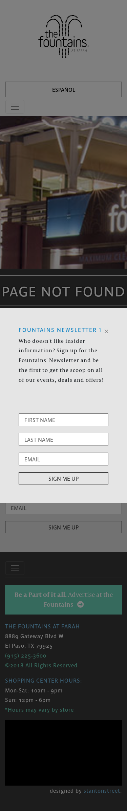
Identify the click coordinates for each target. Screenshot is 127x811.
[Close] (106, 331)
